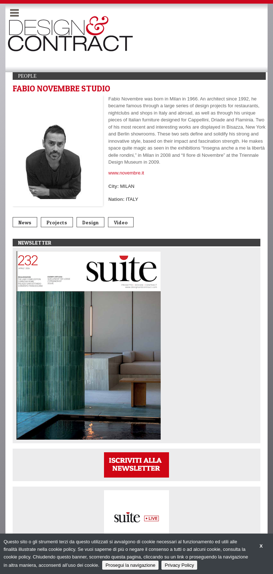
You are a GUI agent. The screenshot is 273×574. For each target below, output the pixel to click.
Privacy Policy (179, 565)
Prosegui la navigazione (130, 565)
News (24, 222)
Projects (57, 222)
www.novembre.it (126, 173)
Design (90, 222)
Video (121, 222)
